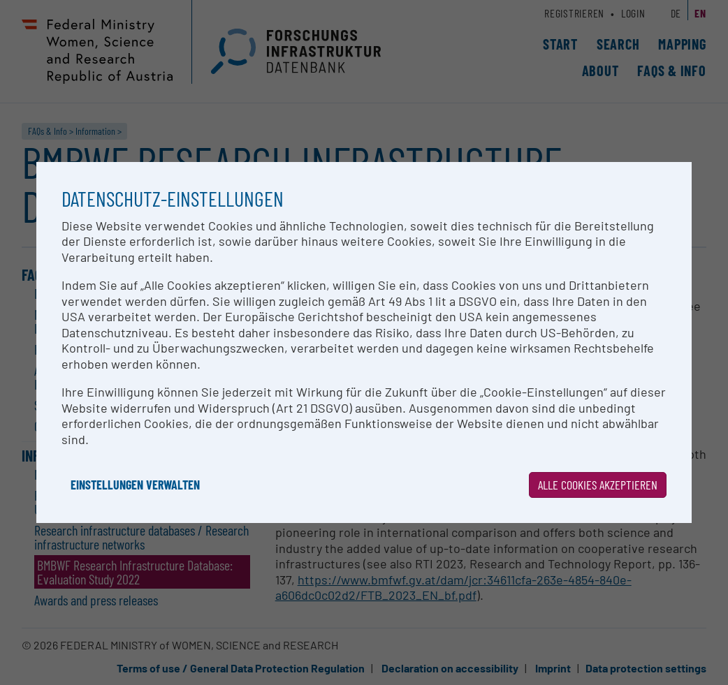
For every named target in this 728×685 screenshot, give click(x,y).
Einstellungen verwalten (135, 484)
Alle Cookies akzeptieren (597, 484)
